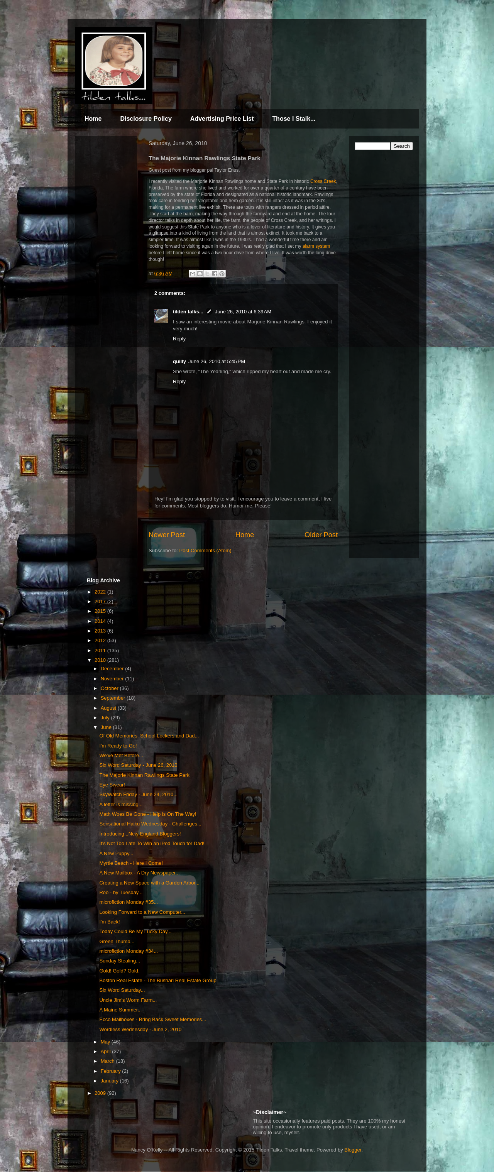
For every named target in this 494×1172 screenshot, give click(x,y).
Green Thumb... (116, 941)
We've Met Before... (121, 755)
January (110, 1081)
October (110, 688)
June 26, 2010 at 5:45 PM (216, 361)
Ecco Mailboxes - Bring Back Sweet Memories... (152, 1019)
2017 (101, 601)
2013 (101, 631)
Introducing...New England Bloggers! (140, 834)
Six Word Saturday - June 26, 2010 (138, 765)
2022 (101, 592)
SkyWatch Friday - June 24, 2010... (138, 794)
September (114, 698)
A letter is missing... (120, 804)
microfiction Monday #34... (128, 951)
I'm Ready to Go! (118, 746)
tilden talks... (188, 312)
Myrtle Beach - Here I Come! (131, 863)
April (106, 1051)
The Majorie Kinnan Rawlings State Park (144, 775)
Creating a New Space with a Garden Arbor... (149, 883)
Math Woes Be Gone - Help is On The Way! (147, 814)
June (107, 727)
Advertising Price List (222, 118)
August (109, 708)
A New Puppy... (116, 853)
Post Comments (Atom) (205, 550)
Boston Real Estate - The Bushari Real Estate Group (157, 980)
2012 (101, 640)
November (113, 679)
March (108, 1061)
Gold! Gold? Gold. (119, 971)
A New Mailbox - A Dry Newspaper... (139, 873)
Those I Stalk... (293, 118)
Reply (179, 339)
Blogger (352, 1150)
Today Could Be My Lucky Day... (135, 931)
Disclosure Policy (145, 118)
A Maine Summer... (120, 1010)
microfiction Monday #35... (128, 902)
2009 (101, 1093)
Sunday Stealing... (119, 961)
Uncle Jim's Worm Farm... (128, 1000)
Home (93, 118)
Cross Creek (323, 181)
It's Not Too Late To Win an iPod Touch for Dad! (151, 843)
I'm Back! (109, 922)
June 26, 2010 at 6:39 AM (243, 312)
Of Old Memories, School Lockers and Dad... (149, 736)
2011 (101, 650)
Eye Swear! (112, 785)
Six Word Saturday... (122, 990)
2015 (101, 611)
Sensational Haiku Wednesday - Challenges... (150, 824)
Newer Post (167, 535)
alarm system (316, 246)
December (113, 668)
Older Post (321, 535)
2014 (101, 621)
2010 (101, 660)
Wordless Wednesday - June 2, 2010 (140, 1029)
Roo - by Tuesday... (120, 892)
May (106, 1042)
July (106, 717)
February (111, 1071)
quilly (179, 361)
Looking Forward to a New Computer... (142, 912)
